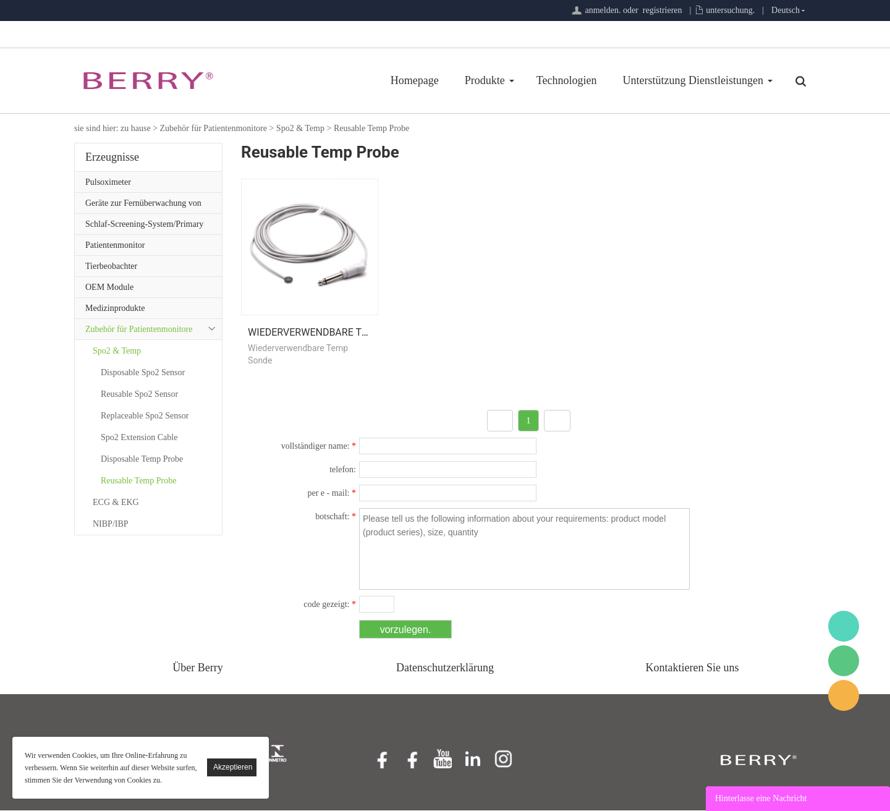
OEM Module (109, 287)
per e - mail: (331, 493)
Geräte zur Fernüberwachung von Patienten (143, 205)
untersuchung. (730, 10)
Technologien (492, 80)
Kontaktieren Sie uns (692, 668)
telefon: (342, 470)
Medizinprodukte (115, 308)
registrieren (662, 10)
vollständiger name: (318, 446)
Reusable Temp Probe (371, 128)
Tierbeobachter (111, 266)
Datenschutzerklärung (445, 668)
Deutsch (785, 10)
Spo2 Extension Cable (139, 437)
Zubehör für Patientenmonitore (213, 128)
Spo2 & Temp (300, 128)
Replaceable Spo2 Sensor (145, 415)
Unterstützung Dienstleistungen (618, 80)
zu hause (136, 128)
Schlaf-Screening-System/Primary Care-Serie (144, 226)
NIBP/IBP (111, 524)
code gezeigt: (329, 604)
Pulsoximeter (108, 182)
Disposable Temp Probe (142, 459)
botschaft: (335, 517)
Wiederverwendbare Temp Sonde (332, 333)
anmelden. (603, 10)
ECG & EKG (116, 502)
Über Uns (742, 80)
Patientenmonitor (115, 245)
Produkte (410, 80)
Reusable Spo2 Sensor (139, 394)
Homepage (340, 80)
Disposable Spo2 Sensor (143, 372)
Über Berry (197, 668)
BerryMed (843, 626)
